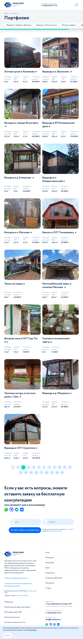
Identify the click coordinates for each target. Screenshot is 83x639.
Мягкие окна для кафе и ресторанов (17, 607)
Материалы (49, 563)
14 (26, 472)
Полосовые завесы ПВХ (13, 612)
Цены (47, 568)
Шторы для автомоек (12, 617)
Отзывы (48, 588)
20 (57, 472)
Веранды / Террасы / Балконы (18, 25)
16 (36, 472)
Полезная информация (53, 578)
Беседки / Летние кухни (46, 25)
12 (70, 467)
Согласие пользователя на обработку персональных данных (18, 585)
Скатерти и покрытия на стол (14, 622)
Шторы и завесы (69, 25)
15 (31, 472)
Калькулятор (50, 573)
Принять (7, 635)
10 (60, 467)
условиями (70, 529)
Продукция (49, 558)
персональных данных (55, 531)
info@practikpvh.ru (53, 619)
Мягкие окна (8, 602)
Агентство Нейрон (22, 596)
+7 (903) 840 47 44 (49, 5)
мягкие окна (31, 591)
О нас (47, 552)
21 (62, 472)
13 (21, 472)
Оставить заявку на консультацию (25, 530)
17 (41, 472)
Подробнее (32, 630)
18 (47, 472)
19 (52, 472)
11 (64, 467)
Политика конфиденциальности (16, 578)
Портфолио (49, 583)
